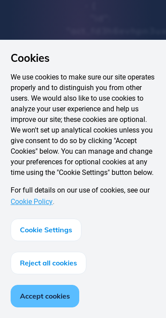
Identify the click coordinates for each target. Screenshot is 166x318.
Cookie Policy (32, 201)
